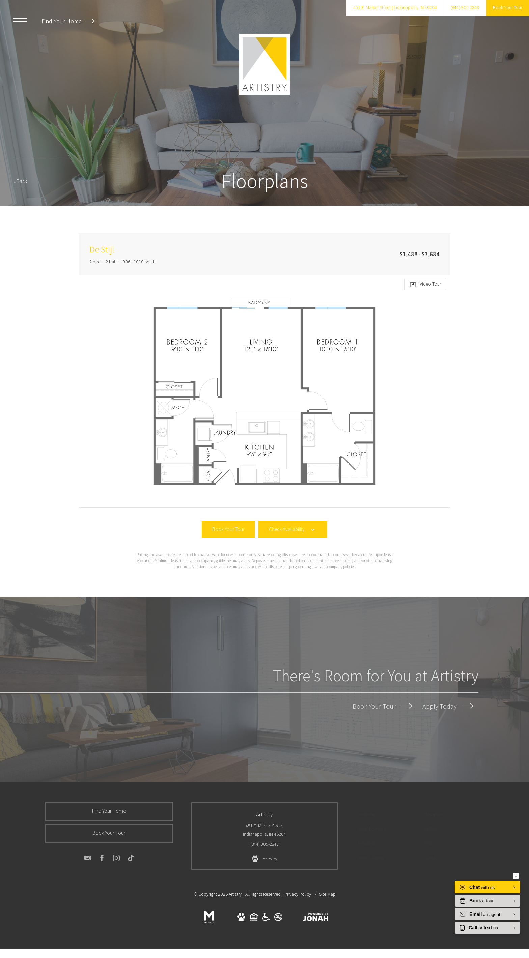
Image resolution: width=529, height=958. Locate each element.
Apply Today (447, 705)
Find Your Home (68, 21)
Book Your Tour (382, 705)
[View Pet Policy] (264, 859)
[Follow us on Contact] (87, 859)
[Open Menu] (20, 21)
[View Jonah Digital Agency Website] (315, 918)
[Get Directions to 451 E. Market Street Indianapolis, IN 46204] (395, 8)
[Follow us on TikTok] (131, 859)
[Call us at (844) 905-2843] (465, 8)
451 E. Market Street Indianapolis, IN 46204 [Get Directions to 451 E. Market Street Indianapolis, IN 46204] (264, 829)
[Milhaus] (209, 924)
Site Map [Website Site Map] (327, 894)
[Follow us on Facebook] (102, 859)
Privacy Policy (297, 894)
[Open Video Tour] (425, 284)
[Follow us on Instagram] (116, 859)
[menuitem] (387, 814)
